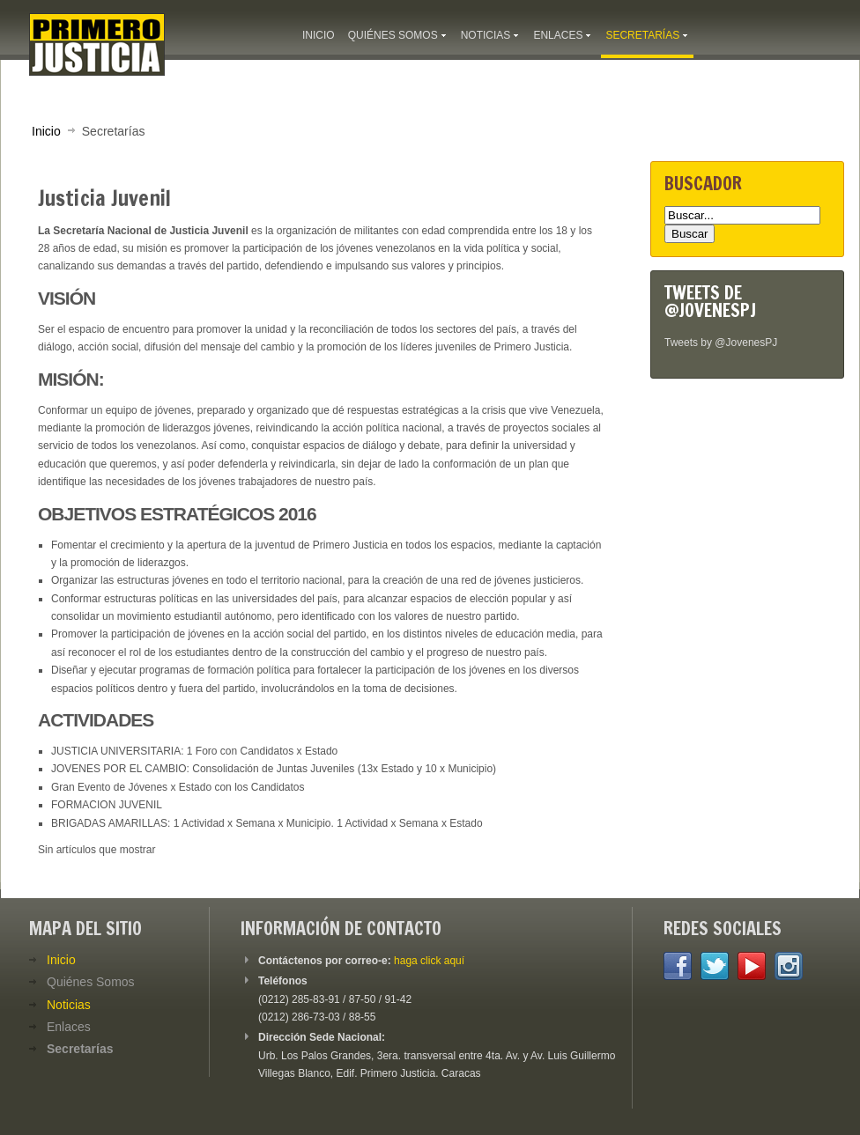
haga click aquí (429, 960)
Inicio (46, 131)
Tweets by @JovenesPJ (720, 342)
